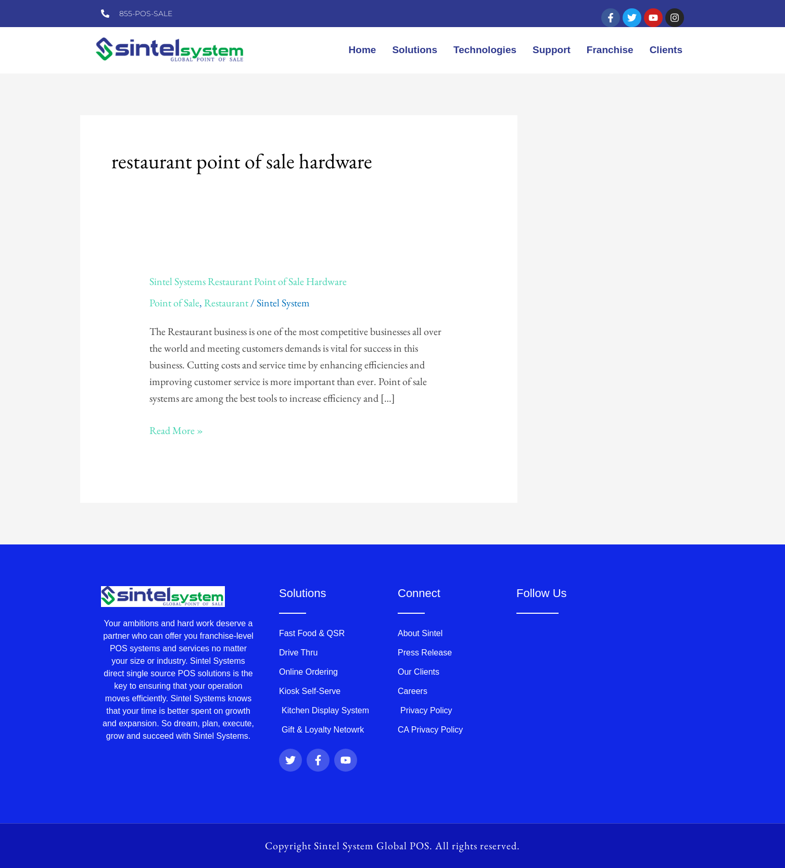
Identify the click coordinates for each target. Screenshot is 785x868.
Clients (666, 49)
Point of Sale (174, 302)
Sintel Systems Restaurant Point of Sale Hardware (248, 281)
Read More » (176, 429)
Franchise (610, 49)
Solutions (414, 49)
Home (362, 49)
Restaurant (226, 302)
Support (552, 49)
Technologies (484, 49)
